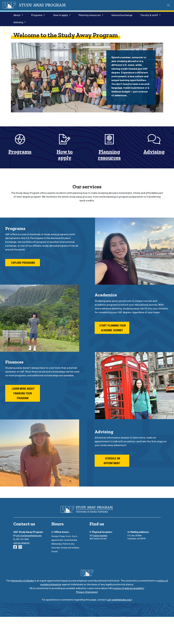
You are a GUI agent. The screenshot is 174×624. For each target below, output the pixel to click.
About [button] (16, 14)
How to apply (65, 155)
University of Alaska (22, 580)
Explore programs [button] (22, 262)
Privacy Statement (87, 591)
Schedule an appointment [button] (112, 461)
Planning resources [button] (90, 14)
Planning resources (109, 155)
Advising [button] (18, 22)
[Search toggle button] (168, 5)
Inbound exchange (121, 14)
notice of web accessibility (128, 588)
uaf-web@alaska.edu (119, 599)
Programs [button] (36, 14)
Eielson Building (100, 535)
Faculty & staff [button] (149, 14)
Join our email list (21, 543)
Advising (154, 152)
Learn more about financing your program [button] (22, 393)
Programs (19, 152)
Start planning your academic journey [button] (112, 328)
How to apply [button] (60, 14)
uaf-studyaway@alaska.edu (29, 535)
